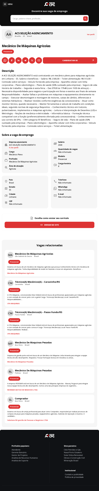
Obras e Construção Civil (74, 458)
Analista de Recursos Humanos (25, 458)
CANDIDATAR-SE (70, 60)
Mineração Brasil (71, 460)
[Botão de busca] (85, 18)
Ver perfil (90, 34)
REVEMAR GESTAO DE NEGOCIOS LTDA (22, 390)
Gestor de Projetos (20, 455)
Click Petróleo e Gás (72, 450)
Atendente (16, 450)
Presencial (8, 51)
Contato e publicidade (74, 474)
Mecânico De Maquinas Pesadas (20, 362)
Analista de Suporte (20, 460)
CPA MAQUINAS (13, 303)
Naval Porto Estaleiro (73, 452)
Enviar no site (51, 225)
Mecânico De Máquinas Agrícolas (20, 273)
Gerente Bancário (19, 452)
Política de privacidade (74, 477)
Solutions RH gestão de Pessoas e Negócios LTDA (27, 420)
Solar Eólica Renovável (73, 455)
